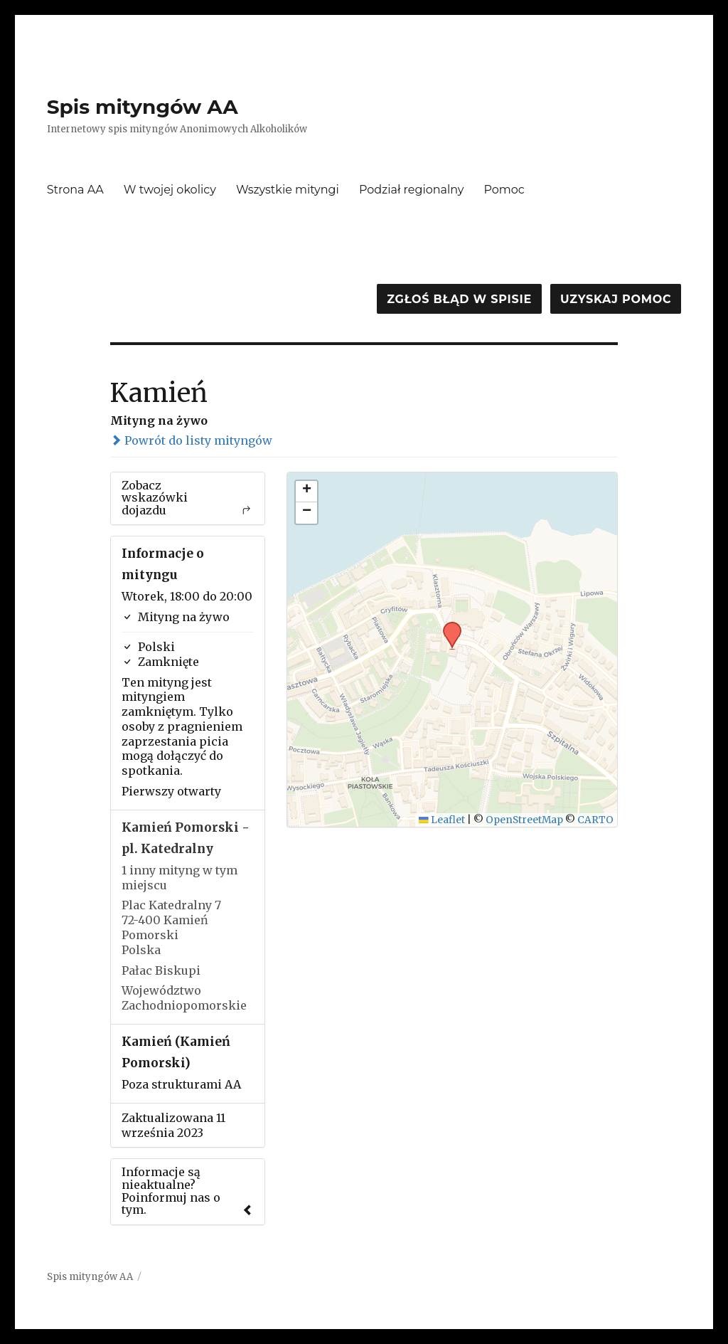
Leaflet (442, 820)
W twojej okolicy (170, 189)
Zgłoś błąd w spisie (459, 299)
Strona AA (75, 189)
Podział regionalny (411, 189)
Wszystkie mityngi (287, 189)
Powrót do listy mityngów (191, 440)
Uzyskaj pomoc (615, 299)
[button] (447, 626)
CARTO (595, 820)
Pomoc (504, 189)
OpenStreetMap (524, 820)
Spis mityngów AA (142, 107)
